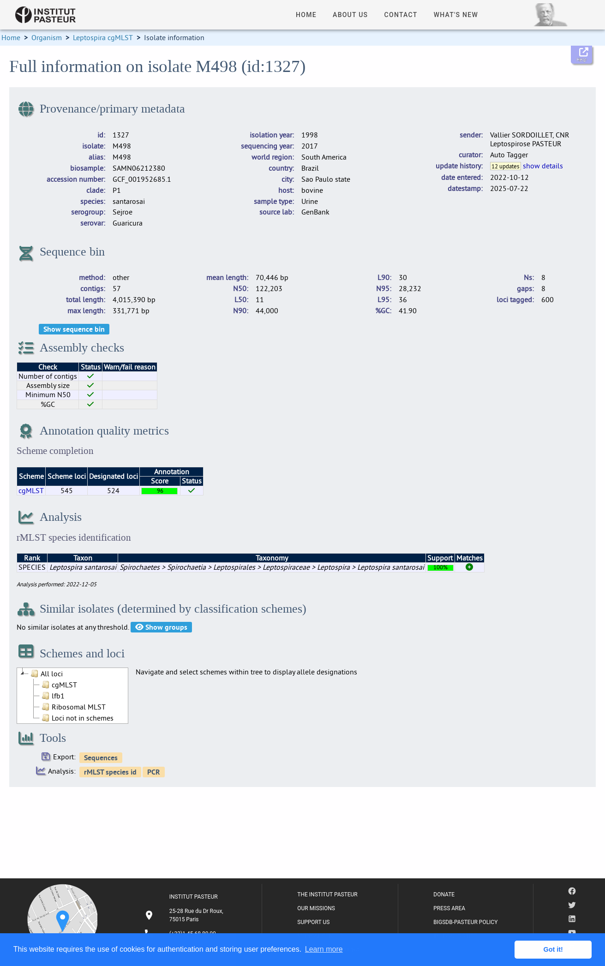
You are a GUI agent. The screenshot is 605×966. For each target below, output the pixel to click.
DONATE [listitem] (444, 894)
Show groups (161, 627)
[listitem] (185, 915)
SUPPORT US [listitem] (313, 922)
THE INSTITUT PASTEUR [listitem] (327, 894)
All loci (46, 673)
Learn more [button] (324, 949)
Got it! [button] (553, 949)
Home (10, 37)
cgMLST (31, 490)
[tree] (72, 696)
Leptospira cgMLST (103, 37)
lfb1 (52, 695)
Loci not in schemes (77, 717)
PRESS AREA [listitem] (449, 908)
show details (543, 165)
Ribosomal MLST (73, 706)
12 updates (505, 166)
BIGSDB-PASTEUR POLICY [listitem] (465, 922)
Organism (46, 37)
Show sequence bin (74, 329)
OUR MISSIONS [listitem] (316, 908)
